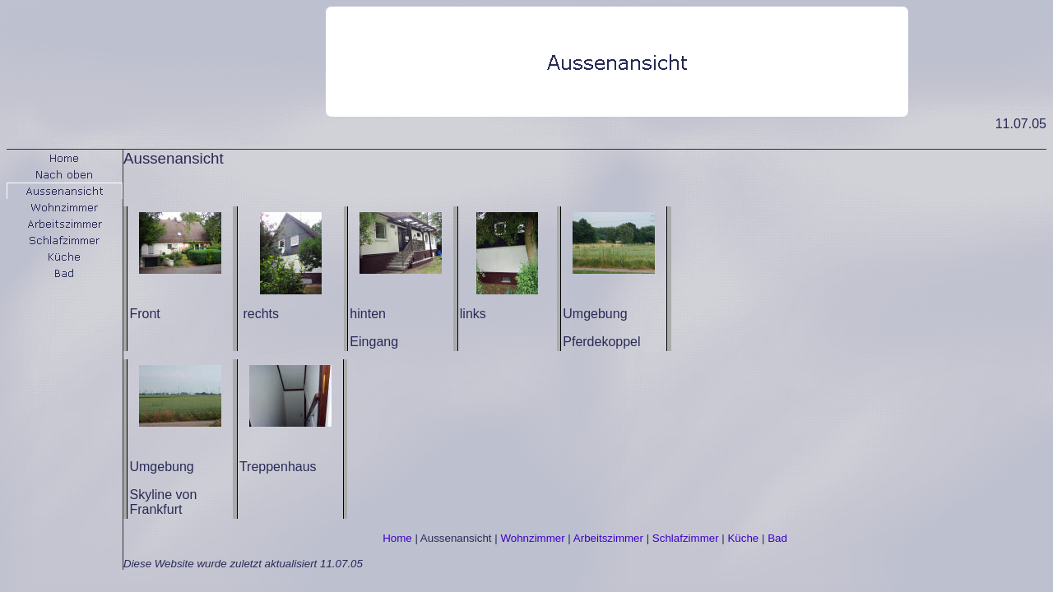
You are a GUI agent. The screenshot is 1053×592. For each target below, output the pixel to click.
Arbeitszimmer (608, 538)
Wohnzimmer (532, 538)
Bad (777, 538)
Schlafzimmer (685, 538)
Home (397, 538)
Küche (742, 538)
